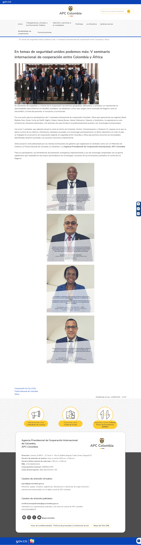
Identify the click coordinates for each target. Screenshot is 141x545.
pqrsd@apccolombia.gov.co (33, 483)
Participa (79, 24)
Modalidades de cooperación (24, 32)
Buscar (128, 11)
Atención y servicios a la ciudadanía (62, 24)
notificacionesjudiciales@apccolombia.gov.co (40, 503)
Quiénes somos (106, 24)
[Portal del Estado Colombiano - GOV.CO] (7, 2)
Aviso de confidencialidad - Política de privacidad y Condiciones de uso (60, 525)
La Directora (91, 24)
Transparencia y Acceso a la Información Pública (36, 24)
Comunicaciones (44, 32)
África (17, 394)
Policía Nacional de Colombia (26, 391)
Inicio (20, 24)
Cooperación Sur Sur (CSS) (25, 388)
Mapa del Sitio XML (101, 525)
